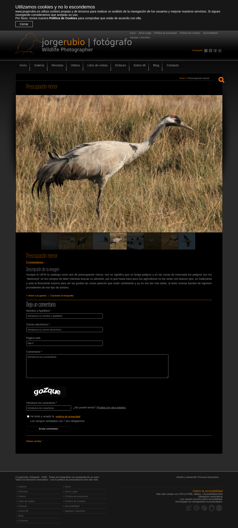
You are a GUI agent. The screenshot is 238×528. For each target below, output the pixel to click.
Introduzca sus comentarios (96, 366)
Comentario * (34, 351)
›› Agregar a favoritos (74, 510)
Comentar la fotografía (61, 296)
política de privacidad (68, 416)
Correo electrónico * (38, 324)
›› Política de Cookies (74, 500)
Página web (33, 337)
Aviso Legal (145, 33)
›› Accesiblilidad (71, 505)
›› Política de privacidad (75, 495)
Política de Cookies (63, 18)
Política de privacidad (165, 33)
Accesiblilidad (210, 33)
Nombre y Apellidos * (38, 310)
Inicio (133, 33)
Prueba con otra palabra (110, 407)
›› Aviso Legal (70, 491)
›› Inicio (67, 486)
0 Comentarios (34, 262)
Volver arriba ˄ (34, 440)
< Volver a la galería (36, 296)
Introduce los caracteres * (41, 402)
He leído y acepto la (62, 416)
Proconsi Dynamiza (208, 476)
